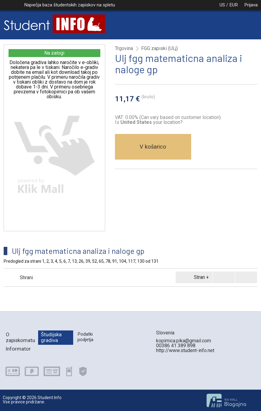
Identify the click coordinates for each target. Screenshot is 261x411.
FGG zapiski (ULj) (159, 48)
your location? (151, 122)
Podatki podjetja (85, 336)
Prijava (251, 5)
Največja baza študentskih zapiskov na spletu (69, 5)
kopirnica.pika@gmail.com (183, 341)
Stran (193, 277)
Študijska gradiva (51, 337)
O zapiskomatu (20, 337)
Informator (18, 349)
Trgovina (124, 48)
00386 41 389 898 (175, 345)
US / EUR (222, 5)
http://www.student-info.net (185, 350)
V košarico (153, 146)
